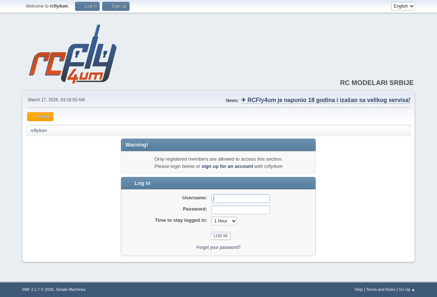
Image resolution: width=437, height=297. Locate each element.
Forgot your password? (218, 247)
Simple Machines (71, 289)
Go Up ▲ (407, 289)
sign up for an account (227, 166)
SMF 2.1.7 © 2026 (38, 289)
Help (359, 289)
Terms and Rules (381, 289)
